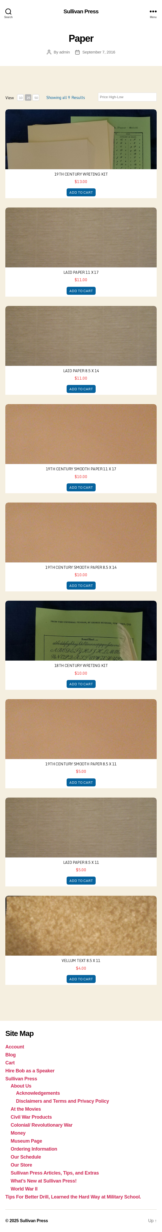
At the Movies (26, 1109)
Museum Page (26, 1141)
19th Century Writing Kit (81, 174)
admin (64, 52)
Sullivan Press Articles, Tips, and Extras (55, 1173)
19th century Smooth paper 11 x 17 (81, 469)
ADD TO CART (81, 192)
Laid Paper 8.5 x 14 (81, 371)
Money (18, 1133)
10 (20, 97)
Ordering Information (34, 1149)
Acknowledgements (38, 1093)
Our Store (21, 1165)
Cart (10, 1062)
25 (28, 97)
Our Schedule (26, 1157)
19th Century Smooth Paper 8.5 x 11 (80, 764)
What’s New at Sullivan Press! (44, 1181)
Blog (10, 1054)
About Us (21, 1086)
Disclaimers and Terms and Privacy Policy (62, 1101)
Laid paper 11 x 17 (81, 272)
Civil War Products (31, 1117)
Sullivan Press (80, 11)
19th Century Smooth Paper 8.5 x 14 (80, 567)
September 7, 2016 (98, 52)
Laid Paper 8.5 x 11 (81, 862)
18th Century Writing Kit (81, 665)
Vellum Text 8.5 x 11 (81, 960)
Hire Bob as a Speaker (29, 1070)
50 (36, 97)
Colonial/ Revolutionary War (41, 1125)
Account (14, 1047)
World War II (24, 1189)
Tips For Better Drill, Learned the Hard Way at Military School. (73, 1197)
